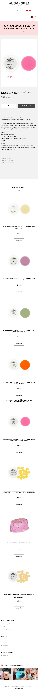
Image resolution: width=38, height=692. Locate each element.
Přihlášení (20, 10)
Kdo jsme (5, 639)
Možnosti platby (7, 624)
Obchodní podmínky (8, 629)
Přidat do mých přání (8, 162)
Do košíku (26, 106)
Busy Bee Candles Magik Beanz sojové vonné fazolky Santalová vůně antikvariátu (19, 596)
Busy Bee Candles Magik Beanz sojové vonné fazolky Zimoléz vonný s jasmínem (19, 491)
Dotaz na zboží (7, 158)
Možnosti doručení (7, 626)
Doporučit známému (8, 160)
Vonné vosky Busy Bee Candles (22, 31)
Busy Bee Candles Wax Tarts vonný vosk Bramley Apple (19, 331)
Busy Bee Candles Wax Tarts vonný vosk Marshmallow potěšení (19, 439)
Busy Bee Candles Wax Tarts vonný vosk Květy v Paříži (19, 279)
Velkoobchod (10, 10)
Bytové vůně (10, 31)
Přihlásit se (5, 655)
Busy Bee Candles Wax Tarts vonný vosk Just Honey (19, 227)
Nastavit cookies (19, 688)
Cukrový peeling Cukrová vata (19, 543)
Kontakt (5, 642)
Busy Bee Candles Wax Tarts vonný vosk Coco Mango (19, 383)
